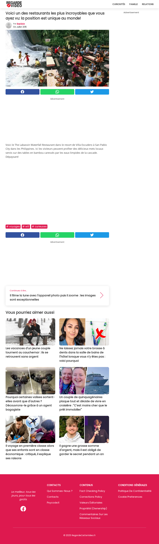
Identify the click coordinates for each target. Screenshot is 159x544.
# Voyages (13, 226)
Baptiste (21, 23)
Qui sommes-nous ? (59, 491)
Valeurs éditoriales (91, 502)
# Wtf (25, 226)
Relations (148, 4)
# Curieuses (39, 226)
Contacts (53, 497)
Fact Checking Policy (92, 491)
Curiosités (118, 4)
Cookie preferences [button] (130, 497)
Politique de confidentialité (134, 491)
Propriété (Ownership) (93, 508)
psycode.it (53, 502)
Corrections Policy (91, 497)
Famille (133, 4)
